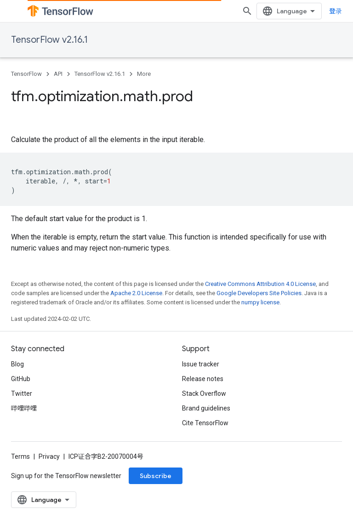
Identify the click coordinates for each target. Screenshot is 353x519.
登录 (335, 11)
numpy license (260, 302)
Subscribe (155, 476)
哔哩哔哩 (24, 408)
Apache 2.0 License (136, 293)
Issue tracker (200, 364)
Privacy (49, 456)
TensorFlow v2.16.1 (49, 40)
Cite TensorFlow (205, 423)
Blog (17, 364)
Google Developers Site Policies (259, 293)
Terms (20, 456)
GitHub (20, 378)
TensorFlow (26, 73)
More (144, 73)
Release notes (202, 378)
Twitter (21, 393)
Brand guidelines (206, 408)
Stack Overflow (204, 393)
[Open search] (247, 11)
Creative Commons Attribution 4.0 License (260, 283)
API (58, 73)
